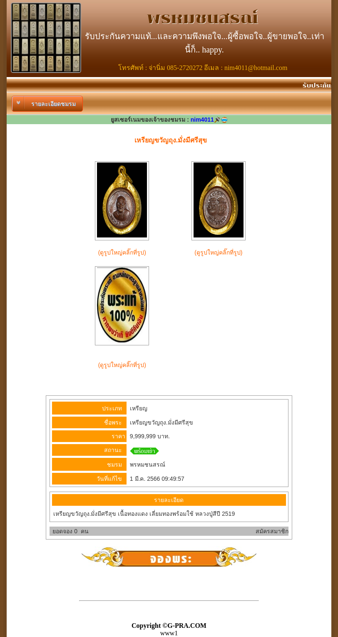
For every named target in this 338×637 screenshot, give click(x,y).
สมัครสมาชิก (272, 531)
